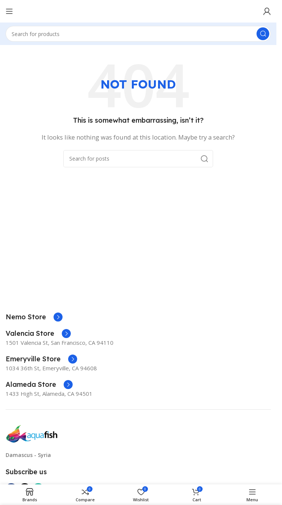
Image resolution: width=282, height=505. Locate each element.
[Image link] (32, 433)
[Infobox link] (34, 317)
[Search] (138, 34)
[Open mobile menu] (9, 11)
